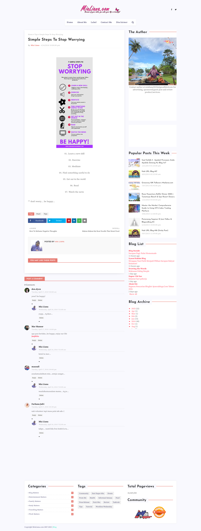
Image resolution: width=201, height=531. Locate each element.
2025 (133, 308)
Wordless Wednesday (104, 507)
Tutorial (89, 507)
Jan (133, 319)
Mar (133, 313)
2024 (133, 321)
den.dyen (36, 289)
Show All (133, 294)
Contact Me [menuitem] (106, 22)
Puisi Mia (96, 502)
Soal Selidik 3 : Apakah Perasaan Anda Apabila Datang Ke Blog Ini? (158, 161)
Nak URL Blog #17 (149, 171)
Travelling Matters (51, 510)
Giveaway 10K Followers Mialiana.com (157, 183)
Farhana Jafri (38, 404)
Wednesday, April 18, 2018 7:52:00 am (52, 387)
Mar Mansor (37, 326)
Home (30, 34)
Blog (54, 527)
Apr (133, 311)
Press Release (84, 502)
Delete (40, 300)
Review (106, 502)
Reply (34, 300)
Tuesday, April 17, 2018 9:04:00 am (44, 292)
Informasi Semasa (105, 498)
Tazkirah (116, 502)
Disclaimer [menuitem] (122, 22)
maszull (35, 366)
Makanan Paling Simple (139, 271)
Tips (36, 34)
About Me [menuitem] (82, 22)
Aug (133, 326)
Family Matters (51, 501)
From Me (82, 498)
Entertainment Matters (51, 497)
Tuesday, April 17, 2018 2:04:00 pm (44, 370)
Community (83, 493)
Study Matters (51, 505)
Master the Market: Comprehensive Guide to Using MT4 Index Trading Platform (156, 208)
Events (110, 493)
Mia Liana (35, 45)
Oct (133, 324)
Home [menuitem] (70, 22)
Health (92, 498)
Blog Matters (51, 493)
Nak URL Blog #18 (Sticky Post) (155, 230)
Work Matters (51, 514)
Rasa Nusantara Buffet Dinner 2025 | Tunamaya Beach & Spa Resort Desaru (158, 195)
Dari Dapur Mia (98, 493)
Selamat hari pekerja (138, 279)
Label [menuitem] (94, 22)
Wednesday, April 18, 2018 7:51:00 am (52, 310)
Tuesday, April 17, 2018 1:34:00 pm (44, 329)
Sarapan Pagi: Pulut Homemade (143, 253)
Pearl (38, 214)
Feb (133, 316)
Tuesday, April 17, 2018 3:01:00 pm (44, 407)
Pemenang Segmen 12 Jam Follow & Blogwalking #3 (157, 220)
